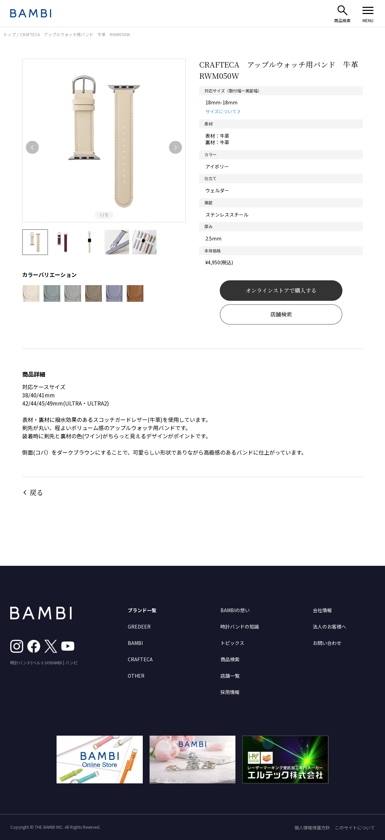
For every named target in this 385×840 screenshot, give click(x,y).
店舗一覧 (230, 675)
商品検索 (230, 659)
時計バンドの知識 (239, 626)
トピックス (232, 642)
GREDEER (139, 626)
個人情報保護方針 (312, 827)
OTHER (136, 675)
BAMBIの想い (235, 610)
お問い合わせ (327, 642)
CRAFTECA (140, 659)
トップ (9, 34)
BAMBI (135, 642)
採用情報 (230, 692)
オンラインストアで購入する (281, 290)
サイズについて (220, 111)
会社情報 (322, 610)
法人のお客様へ (329, 626)
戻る (36, 492)
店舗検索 (281, 314)
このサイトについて (355, 827)
